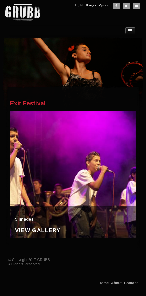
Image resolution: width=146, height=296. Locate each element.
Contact (131, 283)
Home (104, 283)
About (116, 283)
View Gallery (38, 230)
